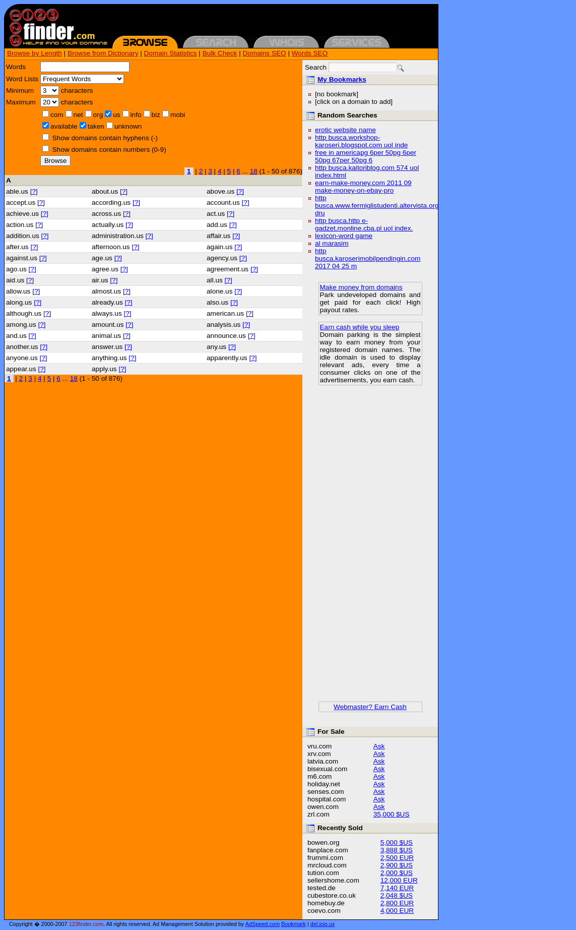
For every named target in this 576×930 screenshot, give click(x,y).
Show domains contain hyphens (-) (105, 138)
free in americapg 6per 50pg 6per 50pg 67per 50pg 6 (365, 156)
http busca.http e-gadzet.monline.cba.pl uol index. (364, 224)
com (56, 115)
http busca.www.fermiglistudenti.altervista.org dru (377, 205)
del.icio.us (322, 924)
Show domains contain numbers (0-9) (109, 149)
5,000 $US (396, 842)
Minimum (20, 90)
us (116, 115)
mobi (177, 115)
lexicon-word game (343, 236)
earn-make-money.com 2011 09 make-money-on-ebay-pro (363, 186)
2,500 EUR (397, 857)
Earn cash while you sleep (360, 327)
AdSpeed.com (262, 924)
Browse (55, 160)
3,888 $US (396, 850)
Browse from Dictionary (103, 53)
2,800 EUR (397, 903)
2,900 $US (396, 865)
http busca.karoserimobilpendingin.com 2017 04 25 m (367, 258)
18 (254, 171)
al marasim (331, 243)
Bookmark (293, 924)
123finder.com (86, 924)
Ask (379, 746)
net (78, 115)
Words (16, 67)
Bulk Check (220, 53)
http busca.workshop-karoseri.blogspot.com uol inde (361, 141)
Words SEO (310, 53)
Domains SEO (264, 53)
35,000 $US (391, 814)
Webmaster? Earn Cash (370, 707)
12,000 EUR (399, 880)
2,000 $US (396, 873)
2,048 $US (396, 895)
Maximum (21, 102)
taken (96, 126)
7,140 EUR (397, 888)
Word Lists (22, 79)
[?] (34, 191)
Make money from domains (361, 287)
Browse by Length (34, 53)
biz (156, 115)
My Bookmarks (341, 79)
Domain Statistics (170, 53)
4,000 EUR (397, 910)
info (136, 115)
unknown (128, 126)
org (98, 115)
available (64, 126)
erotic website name (345, 130)
